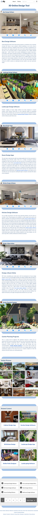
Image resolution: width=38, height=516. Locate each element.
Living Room (16, 510)
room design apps (17, 162)
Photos (19, 1)
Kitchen (4, 510)
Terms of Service (32, 514)
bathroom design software (22, 170)
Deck (24, 510)
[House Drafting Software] (10, 492)
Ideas (14, 1)
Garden (15, 512)
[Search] (28, 1)
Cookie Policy (26, 514)
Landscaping (36, 510)
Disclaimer (22, 514)
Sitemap (4, 514)
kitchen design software (31, 227)
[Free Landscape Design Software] (28, 483)
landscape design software (23, 114)
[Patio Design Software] (28, 487)
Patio (26, 510)
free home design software (20, 288)
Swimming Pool (30, 510)
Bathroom (7, 510)
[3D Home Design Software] (10, 487)
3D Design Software (20, 512)
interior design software (30, 218)
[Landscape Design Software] (10, 483)
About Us (12, 514)
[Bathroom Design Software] (28, 492)
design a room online (6, 279)
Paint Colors (20, 510)
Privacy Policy (17, 514)
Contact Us (8, 514)
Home (1, 510)
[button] (36, 1)
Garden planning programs (16, 345)
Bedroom (11, 510)
